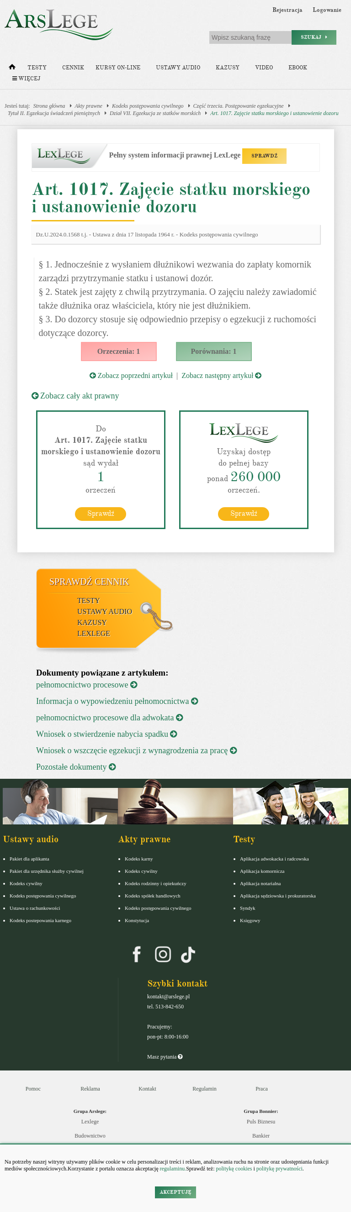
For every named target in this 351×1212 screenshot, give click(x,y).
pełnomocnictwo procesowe (86, 684)
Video (264, 67)
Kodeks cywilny (26, 883)
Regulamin (204, 1089)
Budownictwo (89, 1136)
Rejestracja (287, 10)
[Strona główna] (12, 69)
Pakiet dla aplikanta (29, 858)
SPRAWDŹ (264, 156)
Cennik (73, 67)
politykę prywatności (279, 1168)
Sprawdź (100, 513)
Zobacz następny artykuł (221, 375)
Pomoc (33, 1089)
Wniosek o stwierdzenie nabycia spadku (106, 734)
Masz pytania (164, 1057)
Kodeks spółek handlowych (153, 895)
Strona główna (49, 106)
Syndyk (247, 908)
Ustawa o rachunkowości (35, 908)
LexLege (93, 633)
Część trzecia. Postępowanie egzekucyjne (238, 106)
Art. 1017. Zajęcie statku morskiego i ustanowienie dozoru (274, 113)
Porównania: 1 (214, 351)
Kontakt (147, 1089)
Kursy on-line (118, 67)
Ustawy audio (178, 67)
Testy (37, 67)
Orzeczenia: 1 (118, 351)
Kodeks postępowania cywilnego (148, 106)
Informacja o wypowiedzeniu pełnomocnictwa (117, 701)
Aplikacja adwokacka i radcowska (274, 858)
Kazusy (227, 67)
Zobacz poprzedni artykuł (131, 375)
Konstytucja (137, 920)
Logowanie (327, 10)
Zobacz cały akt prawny (75, 395)
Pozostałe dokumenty (76, 766)
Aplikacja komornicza (262, 871)
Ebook (297, 67)
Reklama (90, 1089)
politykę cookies (234, 1168)
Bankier (261, 1136)
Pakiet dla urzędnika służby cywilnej (47, 871)
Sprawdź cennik (89, 582)
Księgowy (250, 920)
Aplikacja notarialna (260, 883)
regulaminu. (172, 1168)
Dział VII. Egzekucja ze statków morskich (155, 113)
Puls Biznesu (261, 1121)
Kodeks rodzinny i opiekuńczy (155, 883)
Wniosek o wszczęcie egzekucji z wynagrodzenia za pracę (136, 750)
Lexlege (90, 1121)
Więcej (26, 78)
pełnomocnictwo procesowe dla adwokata (109, 717)
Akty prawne (88, 106)
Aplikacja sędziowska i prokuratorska (278, 895)
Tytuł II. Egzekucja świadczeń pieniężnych (54, 113)
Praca (261, 1089)
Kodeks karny (139, 858)
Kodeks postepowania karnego (40, 920)
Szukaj (314, 37)
